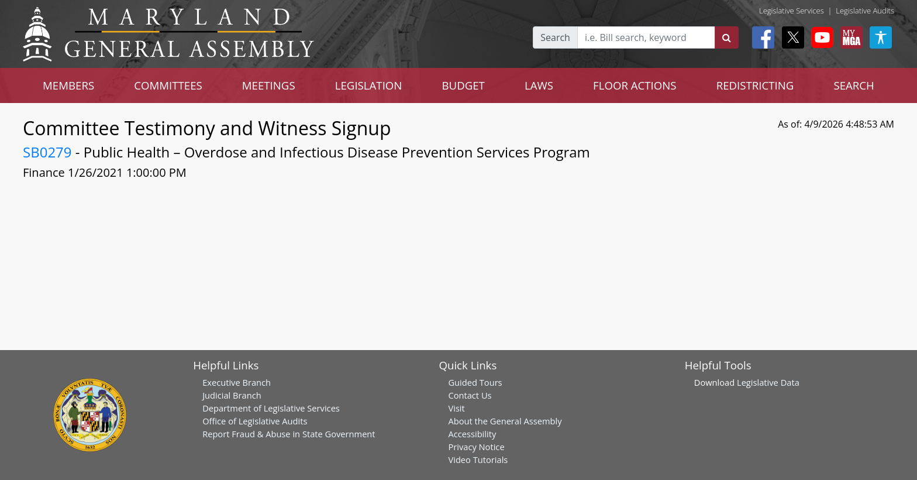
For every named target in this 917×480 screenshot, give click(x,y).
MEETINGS (268, 85)
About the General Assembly (504, 421)
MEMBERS (68, 85)
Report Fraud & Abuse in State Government (288, 434)
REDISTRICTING (755, 85)
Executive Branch (236, 382)
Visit (456, 408)
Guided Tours (475, 382)
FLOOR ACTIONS (635, 85)
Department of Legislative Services (271, 408)
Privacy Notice (476, 446)
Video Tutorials (478, 459)
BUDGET (463, 85)
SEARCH (853, 85)
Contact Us (469, 395)
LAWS (539, 85)
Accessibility (472, 434)
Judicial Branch (231, 395)
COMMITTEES (168, 85)
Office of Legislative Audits (254, 421)
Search (555, 37)
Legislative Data (768, 382)
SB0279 (47, 152)
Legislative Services (791, 10)
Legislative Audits (865, 10)
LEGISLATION (368, 85)
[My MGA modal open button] (849, 37)
